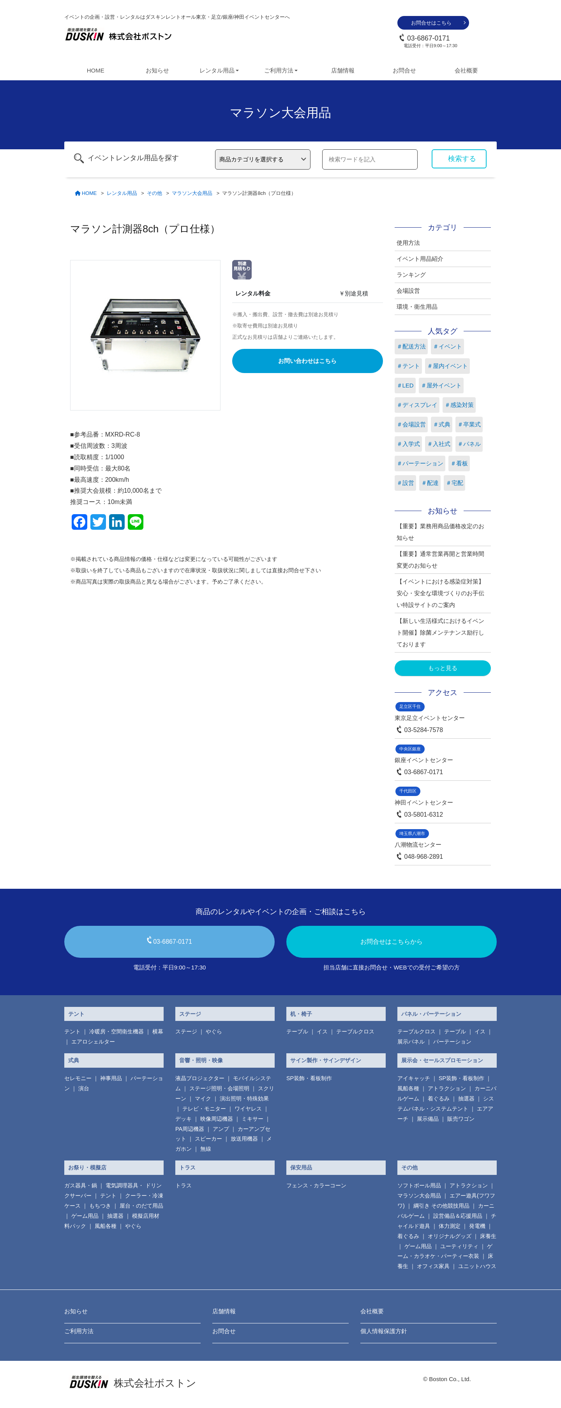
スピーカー (208, 1139)
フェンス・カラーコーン (316, 1185)
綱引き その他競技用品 (441, 1206)
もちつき (100, 1206)
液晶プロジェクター (199, 1078)
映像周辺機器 (216, 1119)
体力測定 (449, 1226)
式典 (73, 1060)
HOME (95, 70)
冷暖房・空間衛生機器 (116, 1031)
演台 (83, 1088)
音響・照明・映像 (201, 1060)
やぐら (214, 1031)
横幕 (157, 1031)
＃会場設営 (411, 424)
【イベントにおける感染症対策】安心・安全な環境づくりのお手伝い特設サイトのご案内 (440, 593)
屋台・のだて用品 (141, 1206)
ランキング (411, 274)
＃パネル (469, 443)
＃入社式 (438, 443)
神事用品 (111, 1078)
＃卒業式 (469, 424)
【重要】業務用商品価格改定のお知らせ (440, 532)
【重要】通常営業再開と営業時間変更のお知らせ (440, 559)
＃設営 (405, 482)
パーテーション (452, 1041)
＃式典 (441, 424)
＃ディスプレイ (417, 405)
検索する (462, 159)
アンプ (221, 1129)
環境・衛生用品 (417, 306)
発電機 (477, 1226)
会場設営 (408, 290)
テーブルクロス (355, 1031)
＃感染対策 (459, 405)
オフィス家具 (433, 1266)
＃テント (408, 366)
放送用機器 (244, 1139)
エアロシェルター (93, 1041)
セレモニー (78, 1078)
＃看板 (459, 463)
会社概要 (466, 70)
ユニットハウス (477, 1266)
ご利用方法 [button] (278, 70)
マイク (203, 1098)
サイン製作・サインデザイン (325, 1060)
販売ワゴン (461, 1119)
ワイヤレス (248, 1109)
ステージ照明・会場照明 (219, 1088)
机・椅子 (301, 1014)
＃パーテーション (420, 463)
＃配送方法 (411, 346)
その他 (409, 1167)
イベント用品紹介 (420, 258)
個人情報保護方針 (383, 1331)
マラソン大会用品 (419, 1195)
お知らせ (157, 70)
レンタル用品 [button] (217, 70)
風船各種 (408, 1088)
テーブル (297, 1031)
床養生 (488, 1236)
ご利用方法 (79, 1331)
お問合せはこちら (431, 23)
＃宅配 (454, 482)
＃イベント (447, 346)
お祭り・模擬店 (87, 1167)
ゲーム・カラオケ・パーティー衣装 (444, 1251)
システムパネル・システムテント (445, 1103)
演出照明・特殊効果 (244, 1098)
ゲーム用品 (85, 1216)
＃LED (405, 385)
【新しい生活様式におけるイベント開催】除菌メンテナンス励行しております (440, 632)
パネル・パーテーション (431, 1014)
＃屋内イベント (447, 366)
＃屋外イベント (441, 385)
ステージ (190, 1014)
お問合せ (404, 70)
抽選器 (466, 1098)
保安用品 (301, 1167)
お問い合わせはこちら (307, 360)
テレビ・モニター (204, 1109)
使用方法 (408, 242)
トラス (187, 1167)
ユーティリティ (459, 1246)
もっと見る (442, 668)
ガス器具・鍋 (80, 1185)
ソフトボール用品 (419, 1185)
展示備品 (428, 1119)
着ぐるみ (439, 1098)
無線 (205, 1149)
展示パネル (411, 1041)
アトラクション (447, 1088)
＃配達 (430, 482)
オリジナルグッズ (449, 1236)
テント (76, 1014)
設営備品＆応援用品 (457, 1216)
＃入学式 (408, 443)
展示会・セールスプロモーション (442, 1060)
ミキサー (252, 1119)
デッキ (183, 1119)
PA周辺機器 (189, 1129)
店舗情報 (343, 70)
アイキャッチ (413, 1078)
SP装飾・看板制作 (309, 1078)
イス (322, 1031)
